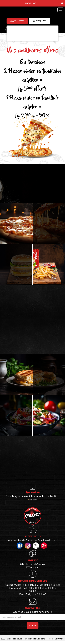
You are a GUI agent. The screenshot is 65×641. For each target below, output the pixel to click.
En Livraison (17, 21)
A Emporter (39, 21)
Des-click (48, 639)
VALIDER (32, 625)
